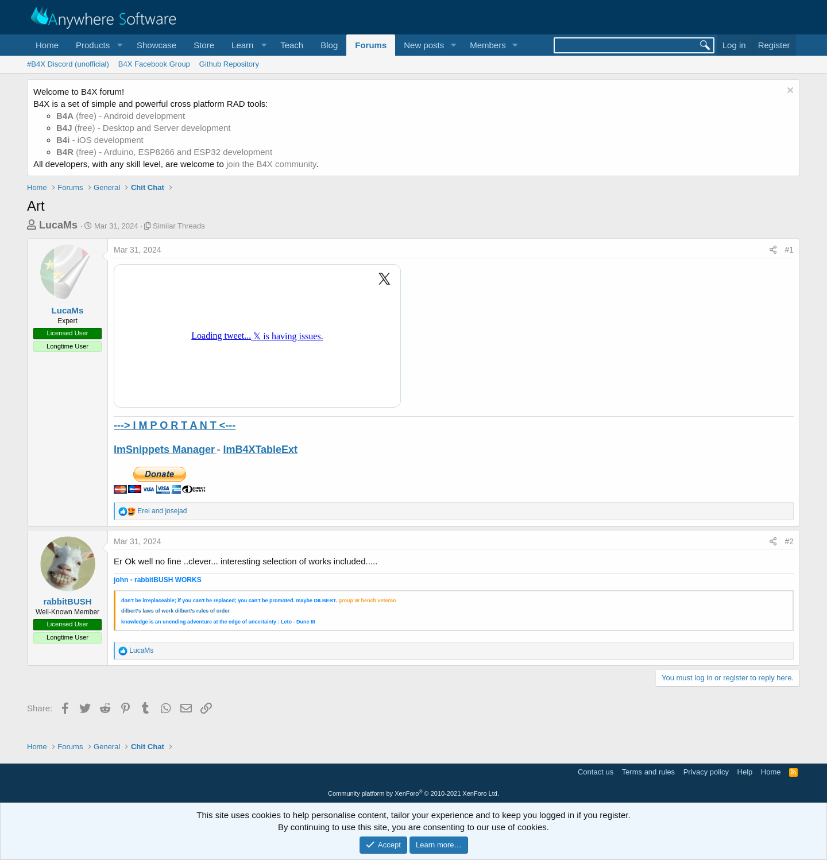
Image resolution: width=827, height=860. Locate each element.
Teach (291, 45)
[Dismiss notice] (789, 92)
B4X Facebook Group (154, 64)
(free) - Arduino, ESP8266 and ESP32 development (164, 152)
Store (204, 45)
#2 (789, 541)
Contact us (595, 772)
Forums (371, 45)
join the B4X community (271, 164)
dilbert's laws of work (147, 611)
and (162, 511)
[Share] (773, 250)
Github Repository (229, 64)
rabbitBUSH (67, 601)
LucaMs (58, 225)
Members (488, 45)
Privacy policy (706, 772)
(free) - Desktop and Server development (143, 128)
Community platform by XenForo (413, 793)
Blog (329, 45)
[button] (97, 45)
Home (47, 45)
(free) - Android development (120, 116)
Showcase (156, 45)
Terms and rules (648, 772)
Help (745, 772)
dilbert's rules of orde (201, 611)
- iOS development (100, 140)
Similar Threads (179, 226)
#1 (789, 249)
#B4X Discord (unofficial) (68, 64)
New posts (424, 45)
